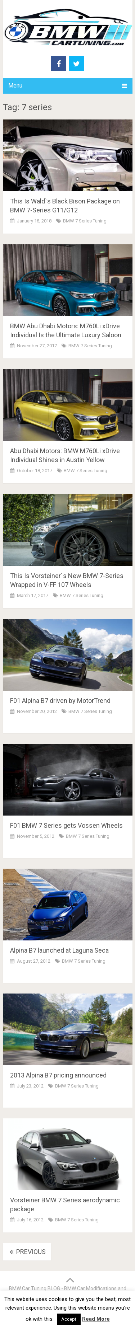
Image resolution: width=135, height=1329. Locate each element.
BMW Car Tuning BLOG (34, 1288)
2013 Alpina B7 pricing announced (58, 1075)
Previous (27, 1251)
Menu (15, 85)
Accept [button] (68, 1319)
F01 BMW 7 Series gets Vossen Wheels (66, 825)
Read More (96, 1319)
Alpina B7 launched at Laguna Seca (59, 950)
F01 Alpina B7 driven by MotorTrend (60, 700)
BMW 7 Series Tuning (85, 221)
